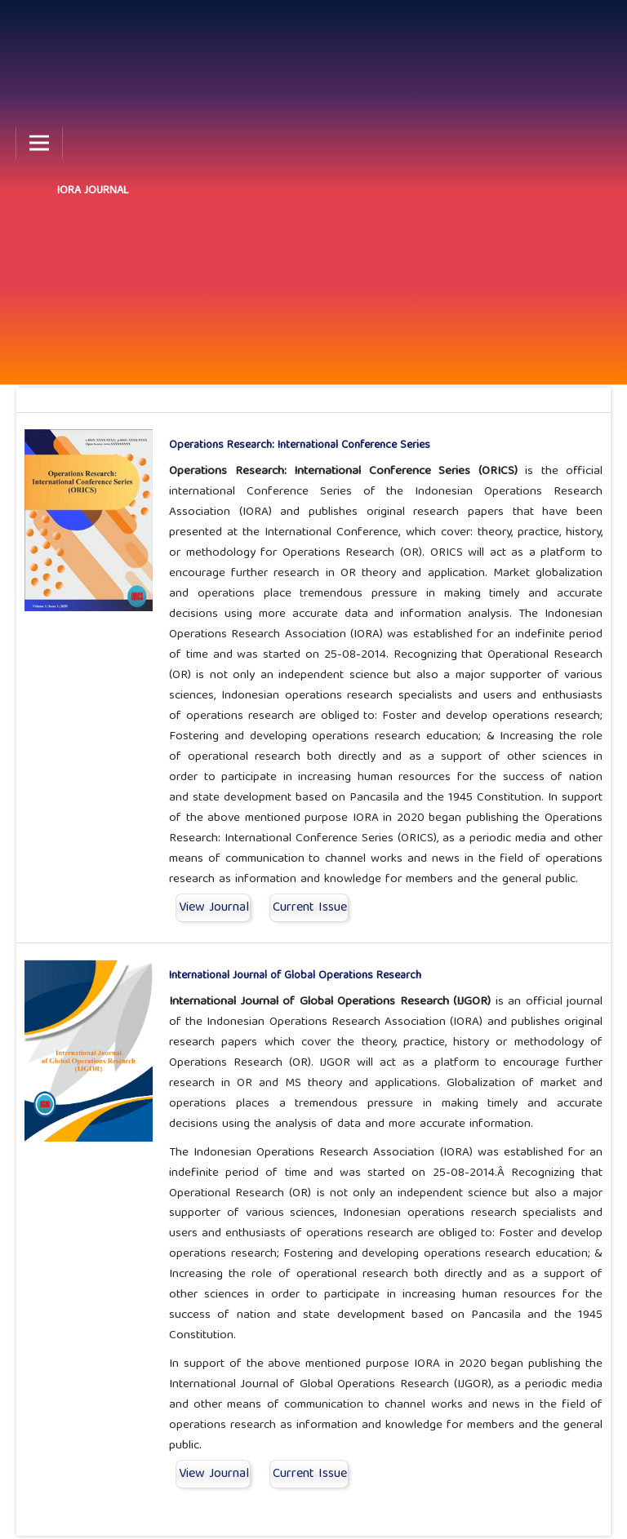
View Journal (214, 908)
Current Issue (310, 908)
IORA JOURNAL (93, 191)
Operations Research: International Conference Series (299, 445)
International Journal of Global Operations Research (295, 976)
